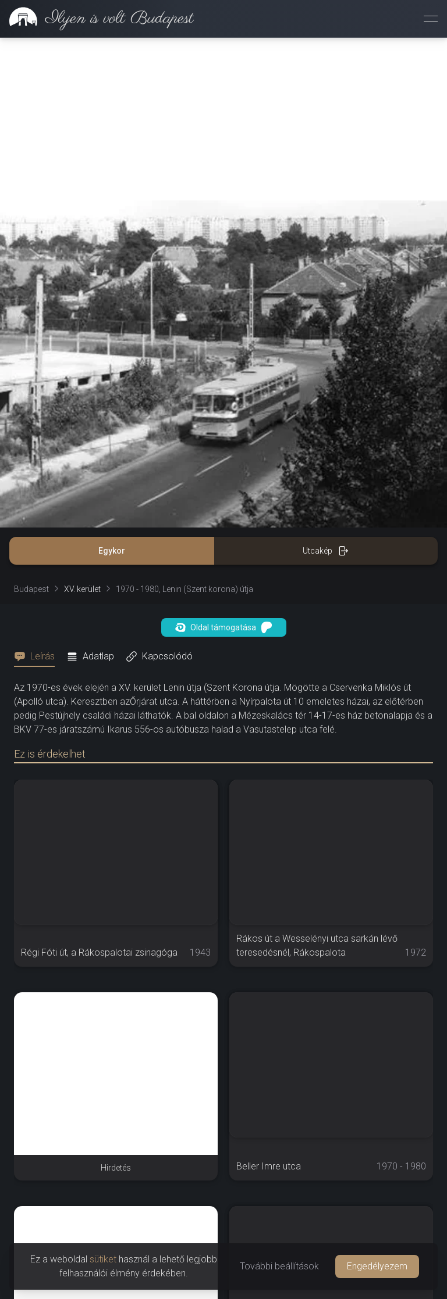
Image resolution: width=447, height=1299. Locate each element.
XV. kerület (82, 589)
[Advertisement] (223, 119)
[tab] (38, 656)
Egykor (111, 550)
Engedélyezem (377, 1266)
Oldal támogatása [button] (223, 627)
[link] (97, 19)
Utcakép (326, 551)
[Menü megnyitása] (431, 18)
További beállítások (279, 1266)
